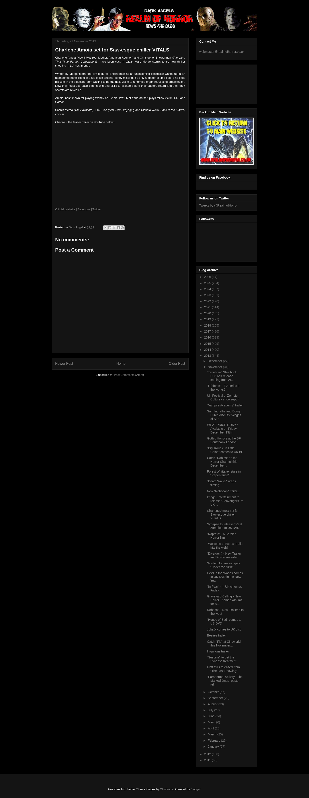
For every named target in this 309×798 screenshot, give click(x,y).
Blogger (195, 789)
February (214, 740)
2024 (208, 289)
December (215, 361)
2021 (208, 307)
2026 (208, 277)
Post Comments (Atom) (129, 374)
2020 (208, 313)
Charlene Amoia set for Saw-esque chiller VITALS (223, 514)
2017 (208, 331)
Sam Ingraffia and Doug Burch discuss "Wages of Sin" (224, 415)
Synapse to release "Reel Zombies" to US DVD (224, 526)
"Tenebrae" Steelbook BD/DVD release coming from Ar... (222, 376)
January (214, 746)
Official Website (65, 209)
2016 (208, 337)
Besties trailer (216, 635)
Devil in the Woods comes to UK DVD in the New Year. (225, 576)
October (214, 692)
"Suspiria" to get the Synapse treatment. (222, 659)
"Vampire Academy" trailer (225, 405)
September (216, 698)
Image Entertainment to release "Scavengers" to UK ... (225, 500)
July (211, 710)
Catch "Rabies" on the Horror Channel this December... (222, 461)
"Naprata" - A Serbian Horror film (221, 536)
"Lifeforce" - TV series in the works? (223, 387)
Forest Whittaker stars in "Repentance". (224, 473)
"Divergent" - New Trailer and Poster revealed (224, 555)
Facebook (83, 209)
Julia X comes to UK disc (224, 629)
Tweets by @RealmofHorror (218, 205)
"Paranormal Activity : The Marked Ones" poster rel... (225, 680)
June (211, 716)
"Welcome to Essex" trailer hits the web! (225, 545)
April (211, 728)
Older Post (177, 363)
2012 (208, 754)
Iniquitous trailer (218, 651)
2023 (208, 295)
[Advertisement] (219, 83)
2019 (208, 319)
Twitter (96, 209)
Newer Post (64, 363)
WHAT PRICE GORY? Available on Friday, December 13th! (222, 428)
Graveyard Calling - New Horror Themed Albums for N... (224, 600)
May (211, 722)
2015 (208, 343)
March (212, 734)
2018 (208, 325)
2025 (208, 283)
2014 (208, 349)
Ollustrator (166, 789)
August (213, 704)
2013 (208, 355)
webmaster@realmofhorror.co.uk (221, 51)
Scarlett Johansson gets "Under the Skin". (223, 565)
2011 (208, 760)
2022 (208, 301)
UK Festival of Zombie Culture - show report (223, 397)
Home (121, 363)
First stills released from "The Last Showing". (223, 669)
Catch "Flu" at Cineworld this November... (224, 643)
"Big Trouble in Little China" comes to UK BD (225, 450)
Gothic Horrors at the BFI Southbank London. (224, 440)
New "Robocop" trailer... (223, 491)
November (215, 367)
